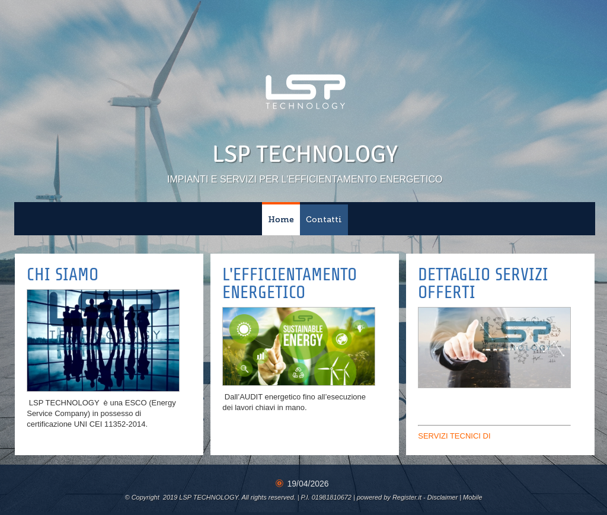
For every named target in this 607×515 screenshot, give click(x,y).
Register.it (406, 497)
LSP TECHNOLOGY (305, 154)
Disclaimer (442, 497)
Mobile (472, 497)
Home (281, 220)
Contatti (324, 220)
